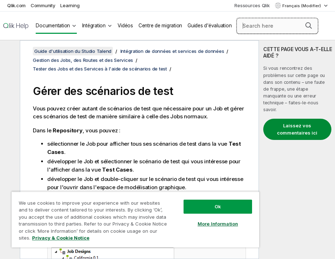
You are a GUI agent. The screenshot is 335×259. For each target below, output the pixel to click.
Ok (218, 206)
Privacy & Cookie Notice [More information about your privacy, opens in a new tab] (60, 238)
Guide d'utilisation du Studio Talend (72, 51)
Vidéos (125, 25)
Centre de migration (160, 25)
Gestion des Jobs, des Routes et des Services (83, 60)
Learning (69, 5)
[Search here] (277, 25)
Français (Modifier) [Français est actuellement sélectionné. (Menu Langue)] (302, 5)
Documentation (53, 25)
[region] (135, 219)
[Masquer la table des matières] (9, 51)
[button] (308, 25)
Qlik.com (16, 5)
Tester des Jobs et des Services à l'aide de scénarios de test (100, 69)
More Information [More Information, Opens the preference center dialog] (218, 224)
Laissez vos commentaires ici (297, 129)
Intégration (94, 25)
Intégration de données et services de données (172, 51)
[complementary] (297, 149)
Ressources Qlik (251, 5)
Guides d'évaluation (210, 25)
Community (43, 5)
